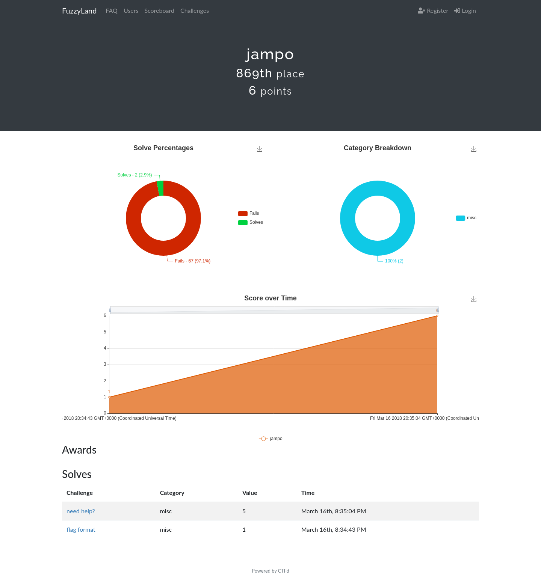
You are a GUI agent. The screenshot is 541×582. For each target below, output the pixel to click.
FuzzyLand (79, 10)
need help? (80, 510)
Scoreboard (159, 10)
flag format (80, 529)
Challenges (194, 10)
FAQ (111, 10)
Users (131, 10)
